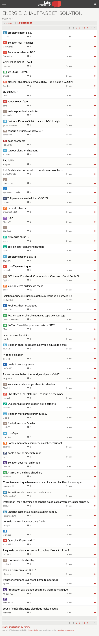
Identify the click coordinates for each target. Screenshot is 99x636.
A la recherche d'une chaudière (22, 472)
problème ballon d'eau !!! (19, 256)
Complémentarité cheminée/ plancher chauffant (32, 443)
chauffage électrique (17, 266)
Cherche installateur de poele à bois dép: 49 (30, 512)
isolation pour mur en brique (21, 462)
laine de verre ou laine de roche (23, 286)
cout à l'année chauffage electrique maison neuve (30, 608)
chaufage (10, 433)
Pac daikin (8, 160)
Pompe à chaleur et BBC (19, 52)
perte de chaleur (14, 208)
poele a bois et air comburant (22, 453)
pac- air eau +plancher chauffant (23, 246)
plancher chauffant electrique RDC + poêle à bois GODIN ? (39, 82)
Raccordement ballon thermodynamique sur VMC (31, 374)
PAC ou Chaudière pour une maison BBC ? (29, 325)
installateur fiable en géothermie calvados (29, 384)
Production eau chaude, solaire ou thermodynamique (35, 589)
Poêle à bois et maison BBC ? (19, 570)
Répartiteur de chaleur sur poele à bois (27, 492)
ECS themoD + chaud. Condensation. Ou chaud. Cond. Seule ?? (41, 276)
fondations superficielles (19, 423)
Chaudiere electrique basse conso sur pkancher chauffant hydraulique (42, 482)
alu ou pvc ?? (10, 91)
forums (7, 22)
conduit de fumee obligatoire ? (23, 131)
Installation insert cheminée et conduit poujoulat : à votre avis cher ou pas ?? (46, 502)
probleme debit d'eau (17, 32)
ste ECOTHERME (15, 72)
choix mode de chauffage (19, 560)
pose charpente (14, 141)
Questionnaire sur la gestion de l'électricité (29, 404)
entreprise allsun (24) (17, 237)
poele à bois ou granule (18, 364)
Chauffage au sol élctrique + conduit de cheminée (33, 394)
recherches (60, 630)
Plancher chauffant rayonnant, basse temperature (30, 580)
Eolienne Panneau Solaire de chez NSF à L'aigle (31, 121)
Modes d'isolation (13, 354)
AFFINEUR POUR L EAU (17, 62)
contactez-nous (69, 630)
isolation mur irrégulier (18, 42)
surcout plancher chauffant (20, 150)
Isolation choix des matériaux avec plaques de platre (35, 345)
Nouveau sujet (23, 22)
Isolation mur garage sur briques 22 (25, 413)
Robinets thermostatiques (20, 305)
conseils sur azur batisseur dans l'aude (24, 521)
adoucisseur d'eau (15, 101)
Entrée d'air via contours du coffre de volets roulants (32, 170)
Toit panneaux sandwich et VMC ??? (25, 198)
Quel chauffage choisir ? (19, 540)
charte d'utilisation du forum (16, 627)
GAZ (8, 218)
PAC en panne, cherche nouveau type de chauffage (34, 315)
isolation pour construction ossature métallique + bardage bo (37, 296)
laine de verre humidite (16, 335)
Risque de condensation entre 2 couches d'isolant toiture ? (36, 550)
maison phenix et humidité (20, 111)
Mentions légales (33, 630)
